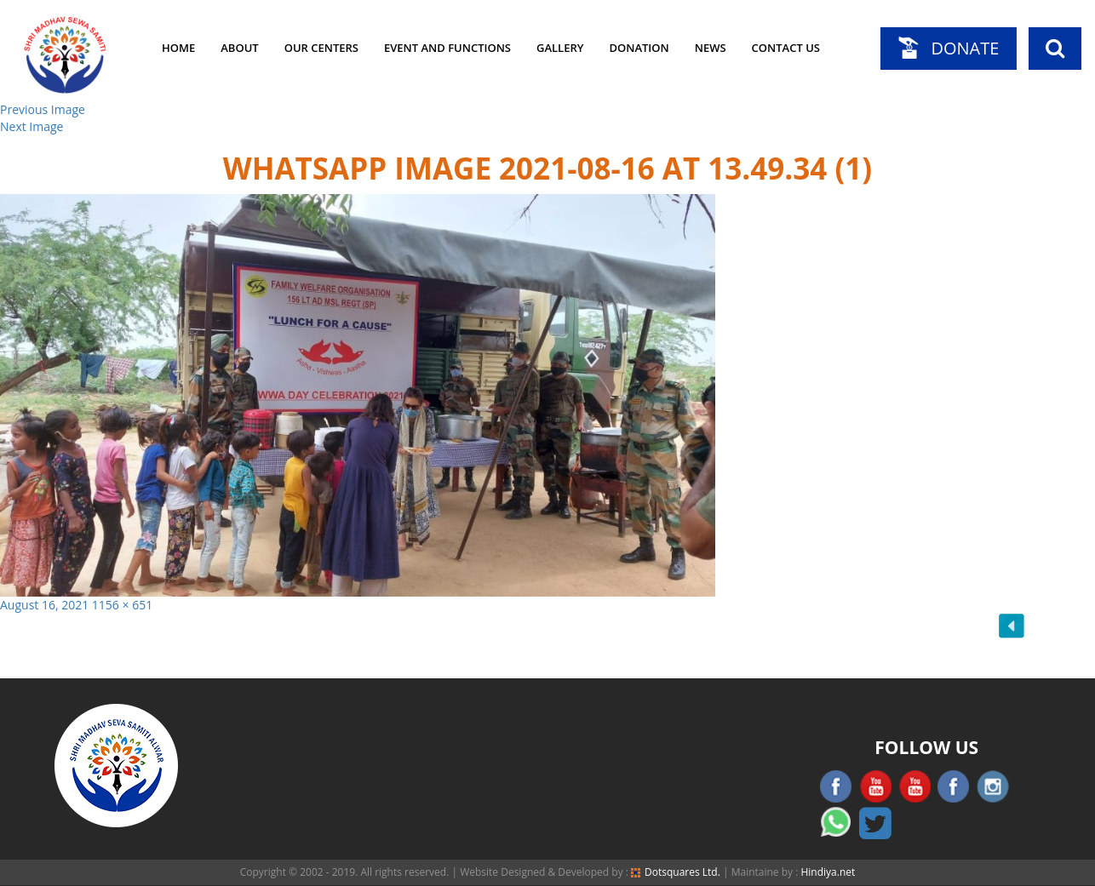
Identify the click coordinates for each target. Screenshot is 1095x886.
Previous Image (42, 109)
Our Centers (321, 47)
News (710, 47)
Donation (638, 47)
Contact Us (786, 47)
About (239, 47)
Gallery (559, 47)
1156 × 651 (122, 605)
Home (178, 47)
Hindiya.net (827, 872)
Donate (965, 48)
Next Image (31, 126)
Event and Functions (447, 47)
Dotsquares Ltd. (675, 872)
